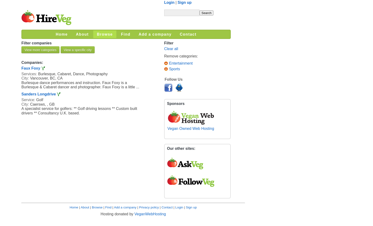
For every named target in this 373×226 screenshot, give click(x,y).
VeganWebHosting (150, 214)
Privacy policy (149, 207)
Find (108, 207)
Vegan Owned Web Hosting (191, 126)
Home (74, 207)
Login (169, 2)
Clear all (171, 49)
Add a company (125, 207)
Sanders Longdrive (38, 94)
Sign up (185, 2)
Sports (172, 69)
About (85, 207)
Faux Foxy (30, 68)
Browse (97, 207)
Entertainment (178, 63)
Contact (167, 207)
